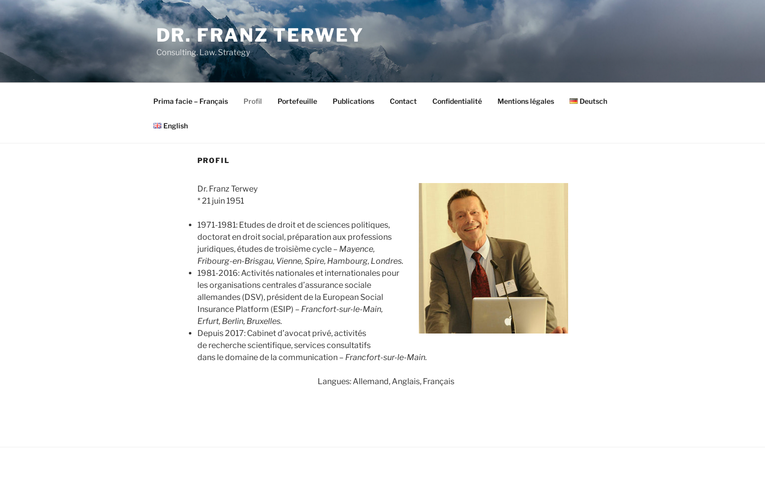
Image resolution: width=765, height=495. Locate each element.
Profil (252, 101)
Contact (403, 101)
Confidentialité (457, 101)
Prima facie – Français (190, 101)
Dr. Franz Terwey (260, 35)
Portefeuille (297, 101)
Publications (353, 101)
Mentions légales (525, 101)
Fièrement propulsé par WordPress (209, 471)
